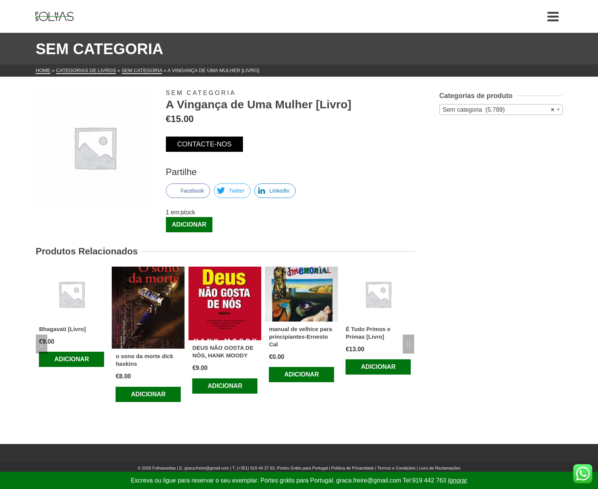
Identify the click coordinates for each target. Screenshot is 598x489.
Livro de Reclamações (440, 468)
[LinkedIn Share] (275, 190)
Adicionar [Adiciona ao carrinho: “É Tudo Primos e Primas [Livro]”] (378, 367)
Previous (41, 344)
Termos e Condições (396, 468)
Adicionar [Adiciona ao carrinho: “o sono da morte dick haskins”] (148, 394)
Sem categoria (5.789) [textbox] (499, 110)
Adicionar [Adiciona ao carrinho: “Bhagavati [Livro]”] (72, 359)
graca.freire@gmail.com (206, 468)
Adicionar (189, 224)
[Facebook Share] (188, 190)
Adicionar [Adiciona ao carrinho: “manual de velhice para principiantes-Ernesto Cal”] (302, 374)
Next (408, 344)
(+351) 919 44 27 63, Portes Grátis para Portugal (283, 468)
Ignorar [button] (457, 480)
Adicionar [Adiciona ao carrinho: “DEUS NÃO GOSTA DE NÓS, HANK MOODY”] (225, 386)
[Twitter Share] (232, 190)
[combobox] (501, 109)
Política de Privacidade (352, 468)
